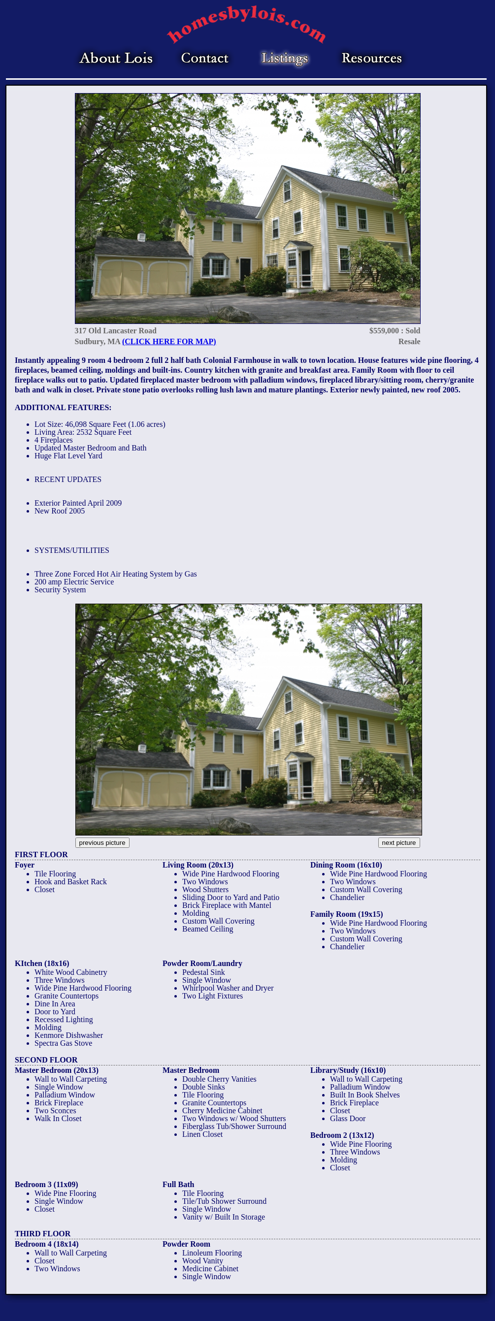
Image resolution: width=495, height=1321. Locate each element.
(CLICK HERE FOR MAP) (169, 341)
